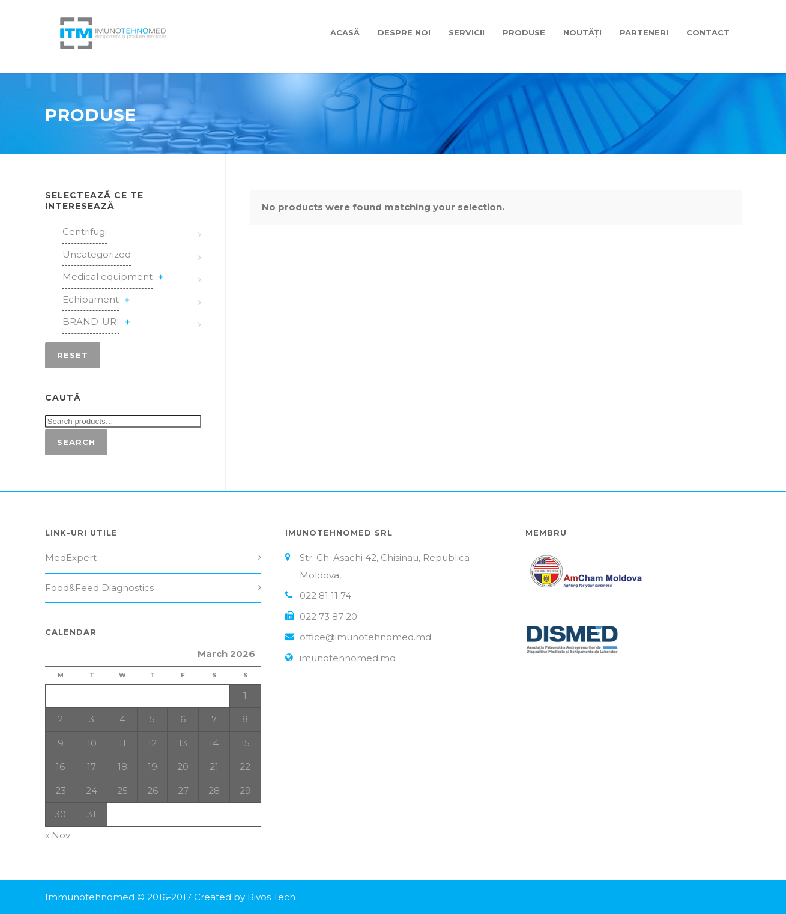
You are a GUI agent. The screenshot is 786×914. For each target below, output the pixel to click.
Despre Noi (404, 32)
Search (76, 442)
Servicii (467, 32)
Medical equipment (107, 276)
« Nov (57, 835)
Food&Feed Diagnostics (99, 587)
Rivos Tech (271, 897)
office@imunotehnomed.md (365, 637)
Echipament (90, 299)
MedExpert (71, 557)
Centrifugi (84, 231)
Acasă (345, 32)
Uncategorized (96, 254)
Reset (72, 355)
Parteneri (644, 32)
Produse (524, 32)
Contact (708, 32)
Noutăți (582, 32)
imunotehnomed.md (348, 658)
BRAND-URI (90, 321)
